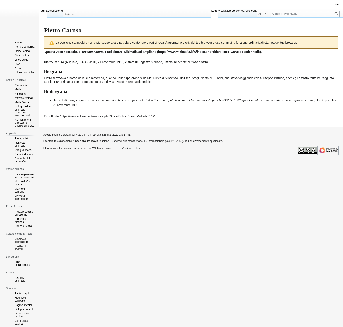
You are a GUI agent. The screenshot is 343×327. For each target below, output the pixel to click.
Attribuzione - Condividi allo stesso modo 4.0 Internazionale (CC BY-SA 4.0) (139, 141)
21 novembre (107, 62)
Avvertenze (112, 148)
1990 (120, 62)
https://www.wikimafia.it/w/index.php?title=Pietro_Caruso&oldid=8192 (107, 116)
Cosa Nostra (199, 62)
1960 (82, 62)
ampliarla (149, 52)
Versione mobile (131, 148)
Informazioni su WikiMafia (89, 148)
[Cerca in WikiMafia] (305, 14)
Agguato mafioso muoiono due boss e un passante (110, 100)
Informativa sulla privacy (57, 148)
